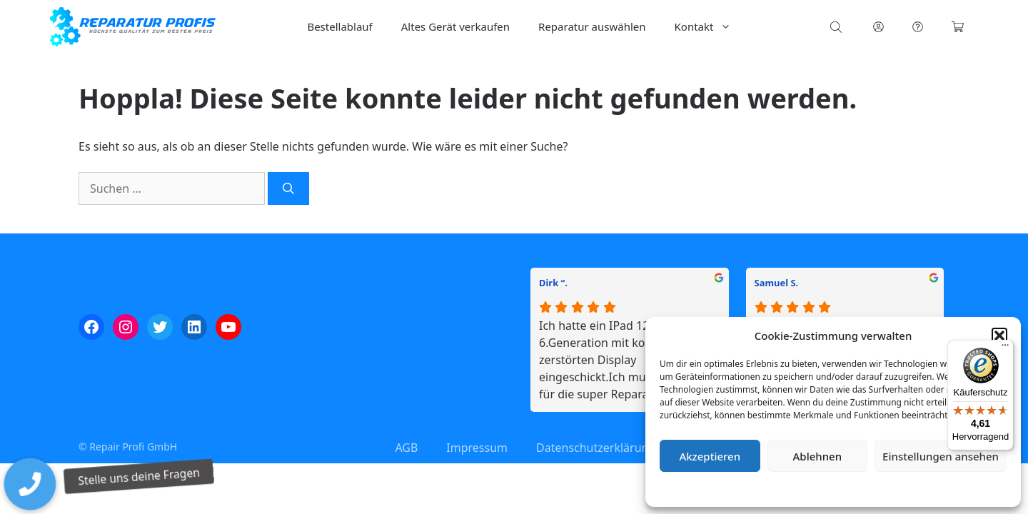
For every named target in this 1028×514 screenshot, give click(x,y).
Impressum (918, 489)
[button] (999, 335)
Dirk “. (553, 282)
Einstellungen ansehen (940, 456)
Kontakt (710, 27)
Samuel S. (777, 282)
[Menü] (1005, 348)
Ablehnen (817, 456)
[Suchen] (288, 188)
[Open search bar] (837, 26)
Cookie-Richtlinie (758, 489)
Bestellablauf (339, 26)
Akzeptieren (709, 456)
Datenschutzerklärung (843, 489)
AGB (406, 447)
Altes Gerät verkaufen (455, 26)
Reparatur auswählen (591, 26)
